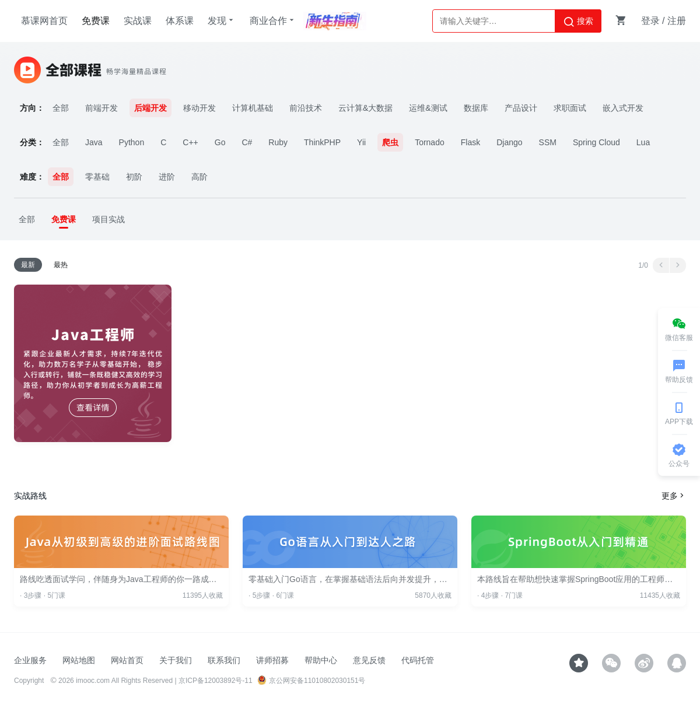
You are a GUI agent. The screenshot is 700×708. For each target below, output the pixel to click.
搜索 (578, 21)
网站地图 (78, 660)
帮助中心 (320, 660)
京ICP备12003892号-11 (215, 681)
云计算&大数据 (365, 108)
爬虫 (390, 142)
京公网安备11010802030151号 (311, 681)
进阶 (167, 176)
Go (220, 142)
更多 (674, 495)
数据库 (476, 108)
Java (94, 142)
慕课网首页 (44, 21)
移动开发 (199, 108)
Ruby (278, 142)
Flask (470, 142)
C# (247, 142)
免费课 (96, 21)
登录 (650, 21)
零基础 (97, 176)
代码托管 (417, 660)
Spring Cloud (596, 142)
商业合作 (273, 20)
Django (509, 142)
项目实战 (108, 219)
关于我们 (175, 660)
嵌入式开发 (623, 108)
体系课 (180, 21)
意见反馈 (369, 660)
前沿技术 (305, 108)
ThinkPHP (322, 142)
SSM (547, 142)
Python (132, 142)
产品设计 (521, 108)
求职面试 (570, 108)
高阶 (199, 176)
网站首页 (127, 660)
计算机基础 (252, 108)
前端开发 (101, 108)
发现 (222, 20)
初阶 (134, 176)
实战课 (138, 21)
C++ (190, 142)
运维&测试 (428, 108)
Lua (643, 142)
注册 (676, 21)
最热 (61, 265)
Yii (361, 142)
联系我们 (224, 660)
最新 (28, 265)
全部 (60, 108)
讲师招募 (272, 660)
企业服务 (30, 660)
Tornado (429, 142)
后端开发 (150, 108)
